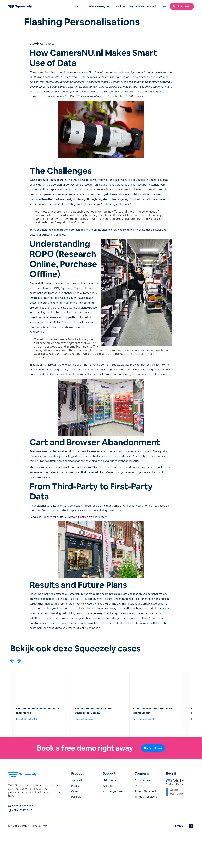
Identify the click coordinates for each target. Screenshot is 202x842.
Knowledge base (113, 791)
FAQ (137, 785)
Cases (74, 791)
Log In (163, 6)
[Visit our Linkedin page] (191, 826)
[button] (12, 661)
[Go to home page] (20, 6)
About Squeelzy (144, 780)
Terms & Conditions (146, 796)
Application (78, 780)
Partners (76, 796)
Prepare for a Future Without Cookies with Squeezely (75, 517)
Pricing (75, 785)
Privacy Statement (145, 791)
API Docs (108, 785)
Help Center (110, 780)
